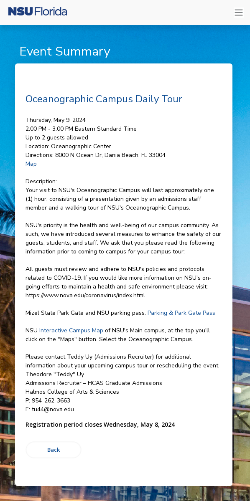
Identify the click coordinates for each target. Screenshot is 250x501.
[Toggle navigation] (239, 12)
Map (31, 164)
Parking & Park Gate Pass (181, 313)
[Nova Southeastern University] (37, 12)
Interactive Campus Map (71, 330)
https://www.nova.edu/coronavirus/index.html (85, 295)
